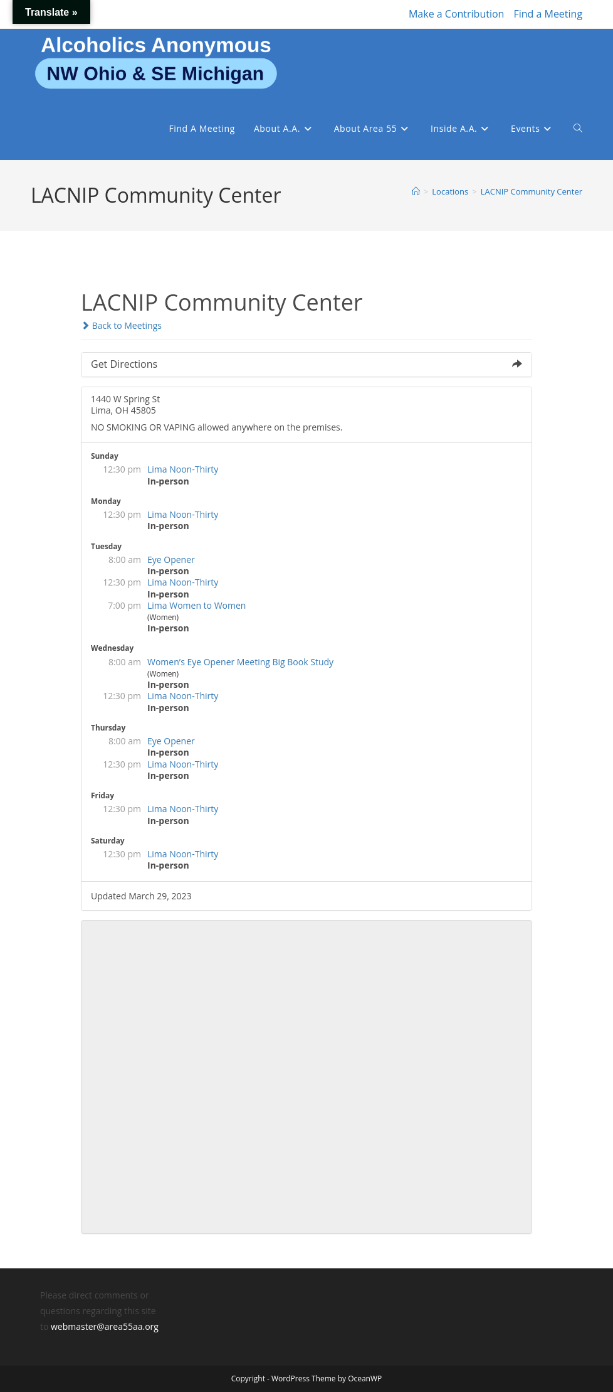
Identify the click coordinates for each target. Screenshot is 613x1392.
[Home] (416, 191)
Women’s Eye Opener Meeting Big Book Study (240, 662)
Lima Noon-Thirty (182, 469)
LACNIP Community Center (531, 191)
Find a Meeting (547, 14)
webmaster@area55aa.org (105, 1326)
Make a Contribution (456, 14)
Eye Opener (171, 559)
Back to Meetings (121, 325)
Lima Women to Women (196, 605)
